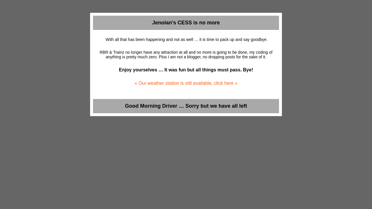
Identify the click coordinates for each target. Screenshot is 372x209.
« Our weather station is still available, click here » (186, 83)
